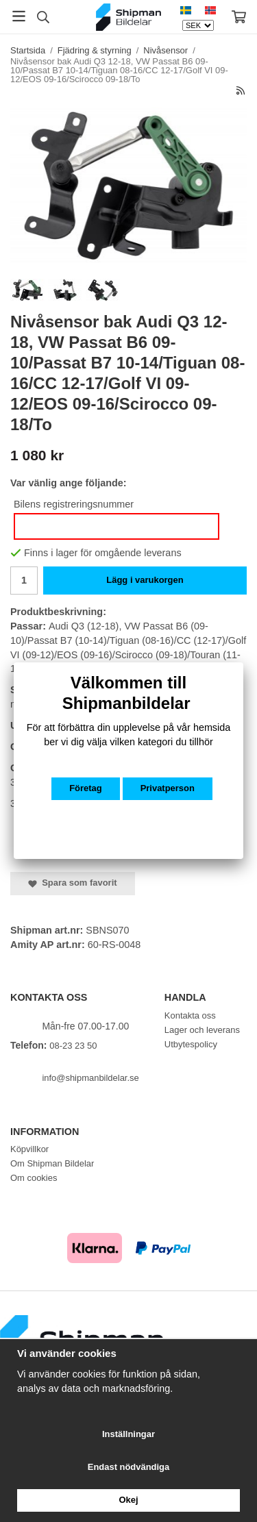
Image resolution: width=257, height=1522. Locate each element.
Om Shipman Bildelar (52, 1163)
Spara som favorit (72, 882)
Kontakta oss (190, 1015)
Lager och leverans (202, 1030)
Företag (85, 788)
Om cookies (33, 1178)
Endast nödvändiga (128, 1467)
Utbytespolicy (190, 1044)
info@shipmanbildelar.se (90, 1078)
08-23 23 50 (73, 1045)
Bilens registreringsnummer (74, 504)
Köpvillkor (29, 1149)
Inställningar (128, 1434)
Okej (128, 1500)
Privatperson (167, 788)
